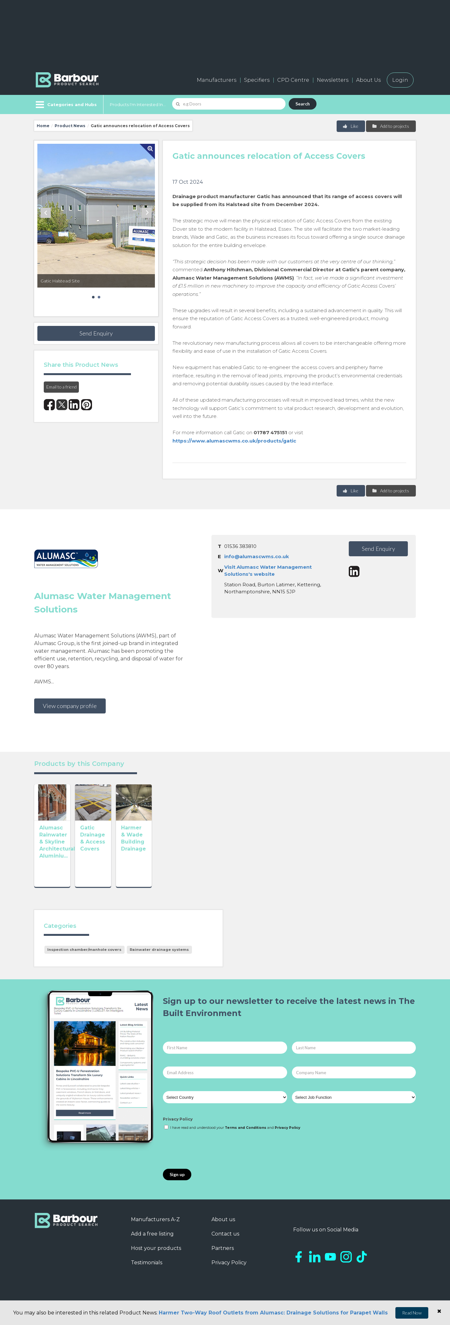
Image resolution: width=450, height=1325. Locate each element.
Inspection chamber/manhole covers (84, 957)
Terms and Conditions (245, 1135)
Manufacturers (216, 80)
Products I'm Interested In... (138, 104)
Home (43, 125)
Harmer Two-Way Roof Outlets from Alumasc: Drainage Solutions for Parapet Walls (273, 1313)
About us (223, 1227)
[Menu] (65, 104)
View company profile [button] (70, 705)
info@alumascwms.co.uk (256, 556)
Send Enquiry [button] (96, 333)
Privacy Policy (178, 1126)
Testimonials (146, 1270)
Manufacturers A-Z (155, 1227)
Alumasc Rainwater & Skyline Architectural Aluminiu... (68, 871)
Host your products (156, 1255)
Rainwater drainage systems (159, 957)
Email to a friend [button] (61, 386)
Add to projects (390, 126)
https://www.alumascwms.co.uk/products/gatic (234, 441)
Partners (222, 1255)
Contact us (225, 1241)
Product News (70, 125)
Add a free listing (152, 1241)
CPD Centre (293, 80)
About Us (368, 80)
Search (302, 103)
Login (400, 80)
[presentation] (211, 1157)
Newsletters (332, 80)
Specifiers (257, 80)
